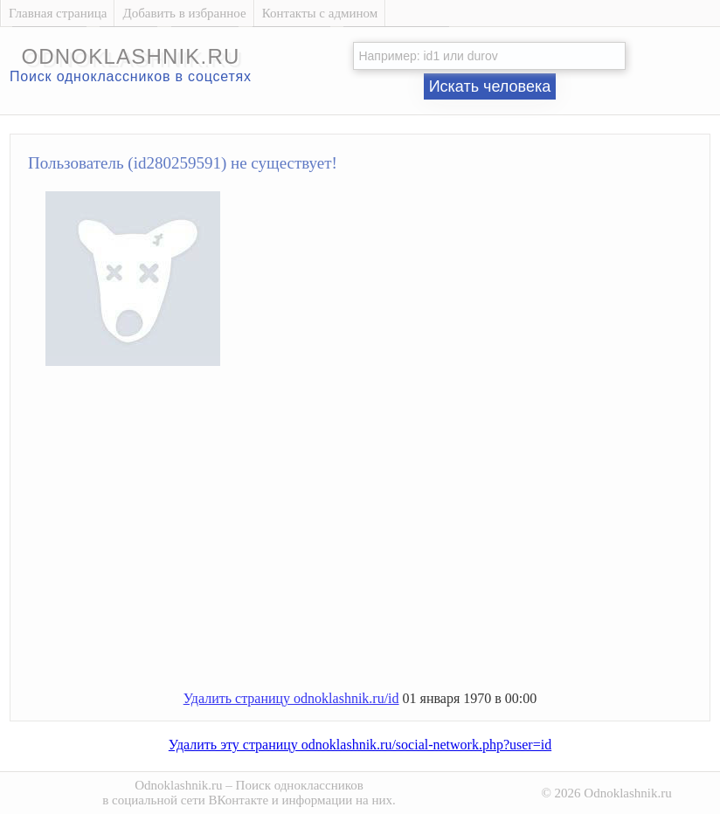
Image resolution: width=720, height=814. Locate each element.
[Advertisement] (377, 535)
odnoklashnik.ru (130, 56)
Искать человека (490, 86)
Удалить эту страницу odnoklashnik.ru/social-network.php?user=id (360, 744)
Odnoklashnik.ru (178, 785)
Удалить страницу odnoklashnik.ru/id (291, 698)
